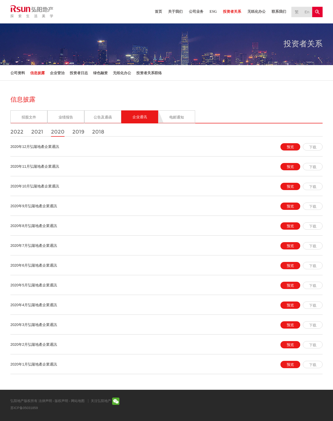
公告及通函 (103, 117)
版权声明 (61, 401)
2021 (37, 132)
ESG (213, 12)
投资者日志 (79, 73)
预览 (290, 147)
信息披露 (37, 73)
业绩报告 (66, 117)
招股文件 (29, 117)
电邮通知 (176, 117)
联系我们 (279, 12)
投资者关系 (232, 12)
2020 (58, 132)
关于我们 (175, 12)
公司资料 (17, 73)
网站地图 (78, 401)
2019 (78, 132)
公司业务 (196, 12)
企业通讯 (139, 117)
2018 (98, 132)
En (307, 12)
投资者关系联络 (149, 73)
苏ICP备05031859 (24, 408)
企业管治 (57, 73)
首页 (158, 12)
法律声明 (45, 401)
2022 (16, 132)
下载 (312, 147)
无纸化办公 (256, 12)
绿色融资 (100, 73)
